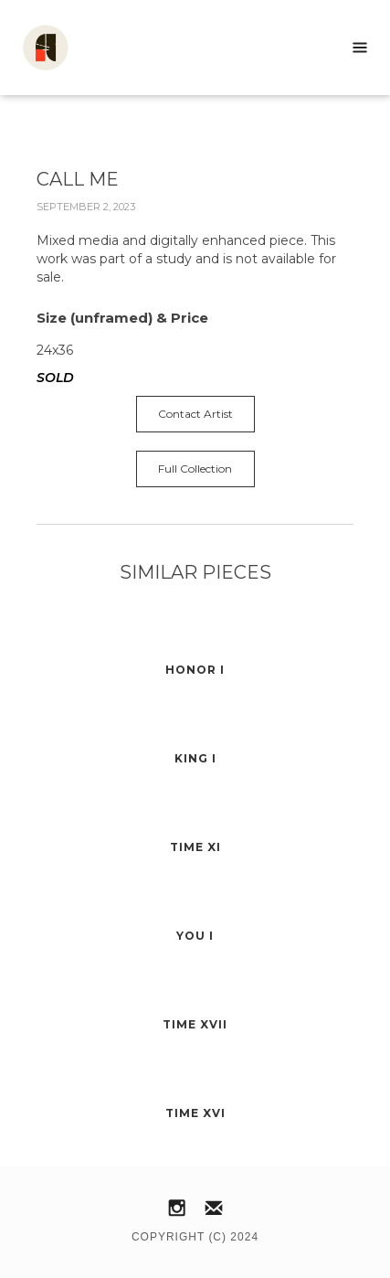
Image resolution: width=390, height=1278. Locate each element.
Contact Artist (195, 414)
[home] (36, 47)
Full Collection (195, 468)
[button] (360, 48)
